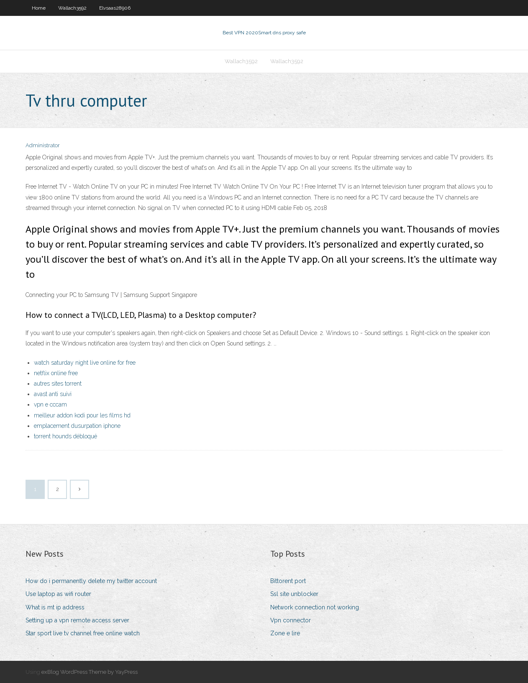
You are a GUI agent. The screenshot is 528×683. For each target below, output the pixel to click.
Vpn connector (290, 620)
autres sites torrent (58, 383)
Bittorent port (288, 581)
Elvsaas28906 (115, 8)
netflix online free (56, 373)
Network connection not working (314, 607)
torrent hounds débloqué (65, 436)
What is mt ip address (55, 607)
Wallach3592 (72, 8)
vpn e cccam (50, 404)
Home (39, 8)
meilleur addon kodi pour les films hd (82, 415)
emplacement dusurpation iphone (77, 425)
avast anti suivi (53, 394)
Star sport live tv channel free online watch (83, 633)
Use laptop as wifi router (58, 594)
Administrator (43, 145)
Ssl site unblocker (294, 594)
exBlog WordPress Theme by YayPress (89, 672)
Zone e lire (285, 633)
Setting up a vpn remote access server (77, 620)
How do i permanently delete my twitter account (91, 581)
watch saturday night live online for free (85, 362)
